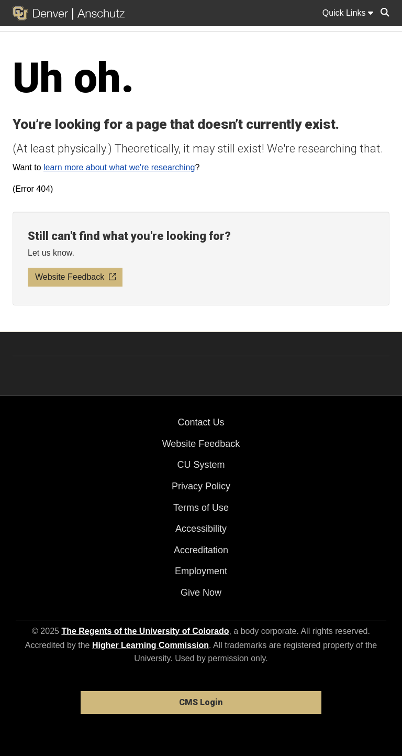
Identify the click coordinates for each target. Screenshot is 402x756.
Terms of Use (201, 507)
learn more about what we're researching (119, 167)
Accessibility (201, 528)
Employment (201, 571)
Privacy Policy (201, 486)
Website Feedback (201, 444)
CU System (201, 464)
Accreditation (201, 550)
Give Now (201, 592)
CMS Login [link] (200, 702)
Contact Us (200, 422)
